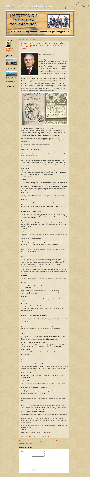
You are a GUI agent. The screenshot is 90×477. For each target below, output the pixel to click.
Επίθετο (22, 453)
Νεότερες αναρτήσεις (25, 441)
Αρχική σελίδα (43, 441)
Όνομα (22, 451)
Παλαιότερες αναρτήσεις (62, 441)
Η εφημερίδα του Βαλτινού (29, 6)
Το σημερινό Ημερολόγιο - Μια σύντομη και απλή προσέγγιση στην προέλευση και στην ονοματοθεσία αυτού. (43, 45)
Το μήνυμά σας (23, 457)
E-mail (22, 455)
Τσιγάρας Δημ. (10, 48)
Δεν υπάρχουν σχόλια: (44, 436)
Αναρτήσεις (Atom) (28, 443)
